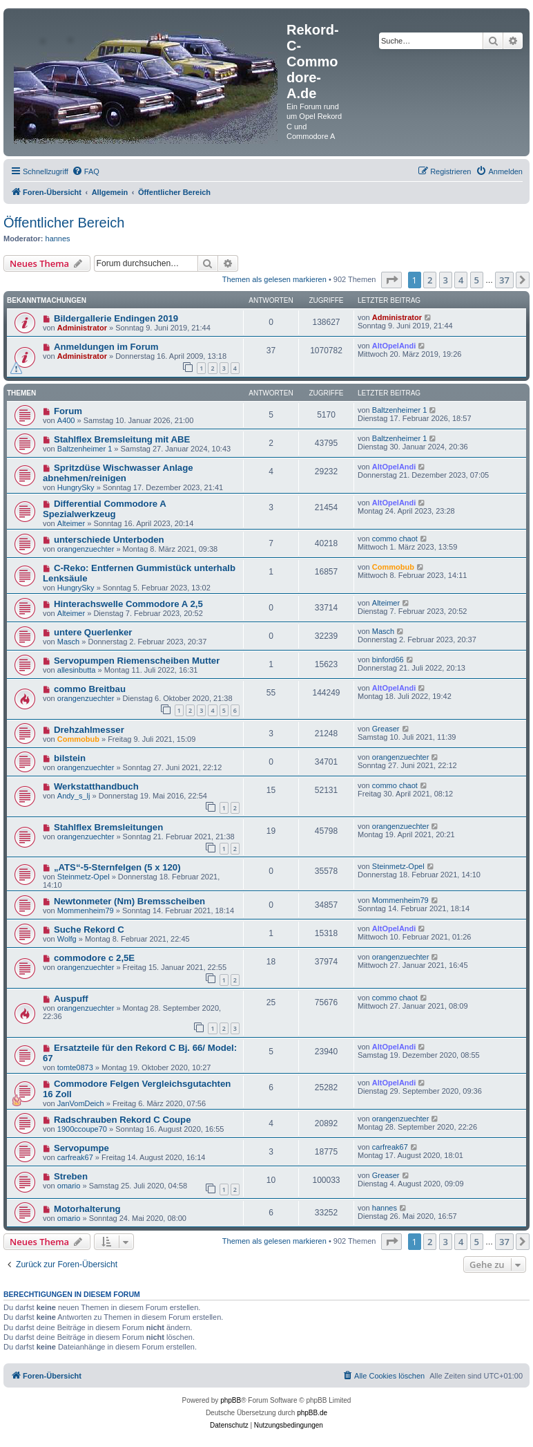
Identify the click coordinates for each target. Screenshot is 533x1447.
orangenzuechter (86, 549)
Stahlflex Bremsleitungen (108, 827)
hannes (58, 238)
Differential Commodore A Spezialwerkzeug (104, 508)
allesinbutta (76, 670)
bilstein (70, 758)
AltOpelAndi (394, 346)
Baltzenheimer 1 (399, 410)
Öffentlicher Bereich (63, 222)
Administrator (82, 328)
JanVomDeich (80, 1103)
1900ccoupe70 (82, 1129)
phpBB (230, 1400)
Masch (68, 641)
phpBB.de (312, 1413)
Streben (71, 1176)
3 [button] (445, 280)
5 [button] (476, 280)
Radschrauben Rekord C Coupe (122, 1119)
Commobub (393, 567)
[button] (391, 280)
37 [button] (504, 280)
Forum (68, 411)
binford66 (388, 659)
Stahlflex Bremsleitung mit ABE (122, 439)
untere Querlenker (93, 632)
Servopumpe (81, 1148)
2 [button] (429, 280)
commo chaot (395, 538)
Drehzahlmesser (89, 730)
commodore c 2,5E (94, 958)
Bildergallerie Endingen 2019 (116, 318)
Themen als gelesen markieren (274, 279)
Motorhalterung (87, 1209)
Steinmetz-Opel (83, 876)
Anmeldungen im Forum (106, 347)
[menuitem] (85, 171)
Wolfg (67, 939)
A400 (66, 420)
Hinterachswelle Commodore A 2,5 (128, 604)
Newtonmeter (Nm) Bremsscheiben (129, 901)
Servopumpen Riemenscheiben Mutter (137, 660)
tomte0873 (75, 1067)
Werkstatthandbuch (96, 786)
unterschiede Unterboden (109, 539)
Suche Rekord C (89, 929)
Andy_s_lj (73, 796)
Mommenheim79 (85, 910)
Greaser (386, 729)
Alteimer (71, 523)
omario (69, 1186)
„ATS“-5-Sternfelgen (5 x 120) (117, 867)
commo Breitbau (90, 689)
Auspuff (71, 998)
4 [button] (460, 280)
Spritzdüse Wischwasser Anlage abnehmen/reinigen (118, 473)
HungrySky (76, 487)
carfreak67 (75, 1157)
